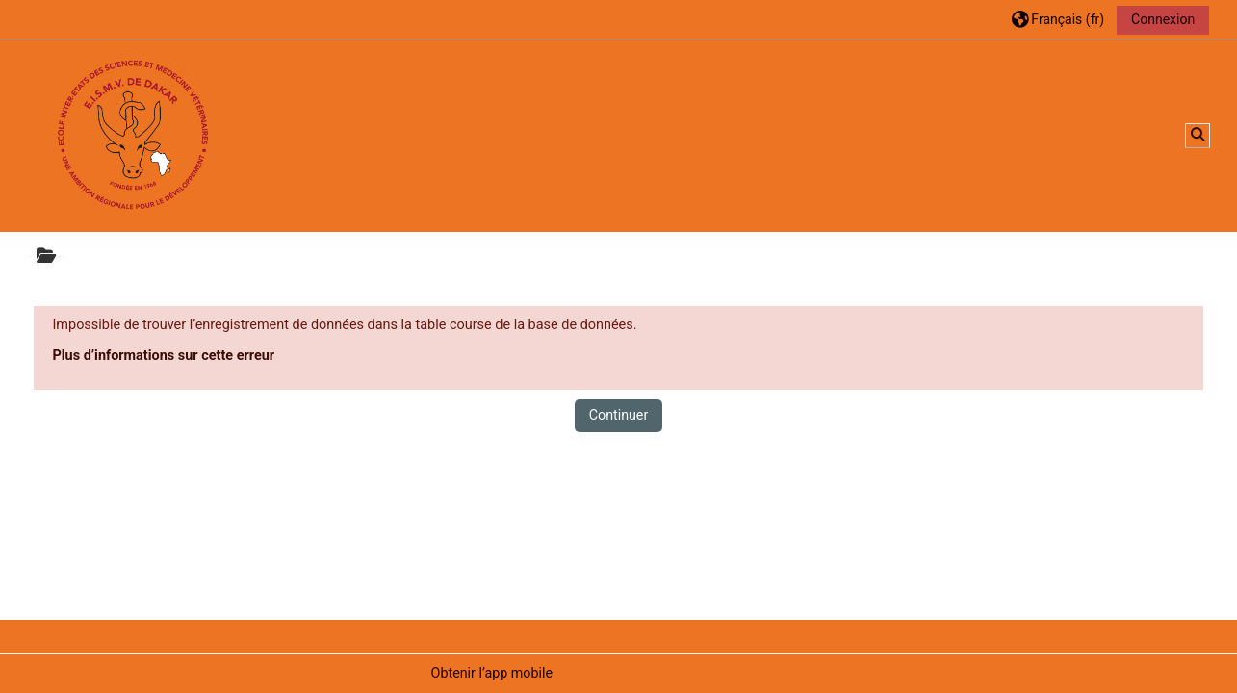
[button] (1058, 19)
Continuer (619, 415)
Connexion (1163, 19)
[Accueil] (133, 135)
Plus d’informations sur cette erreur (163, 355)
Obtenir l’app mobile (492, 672)
